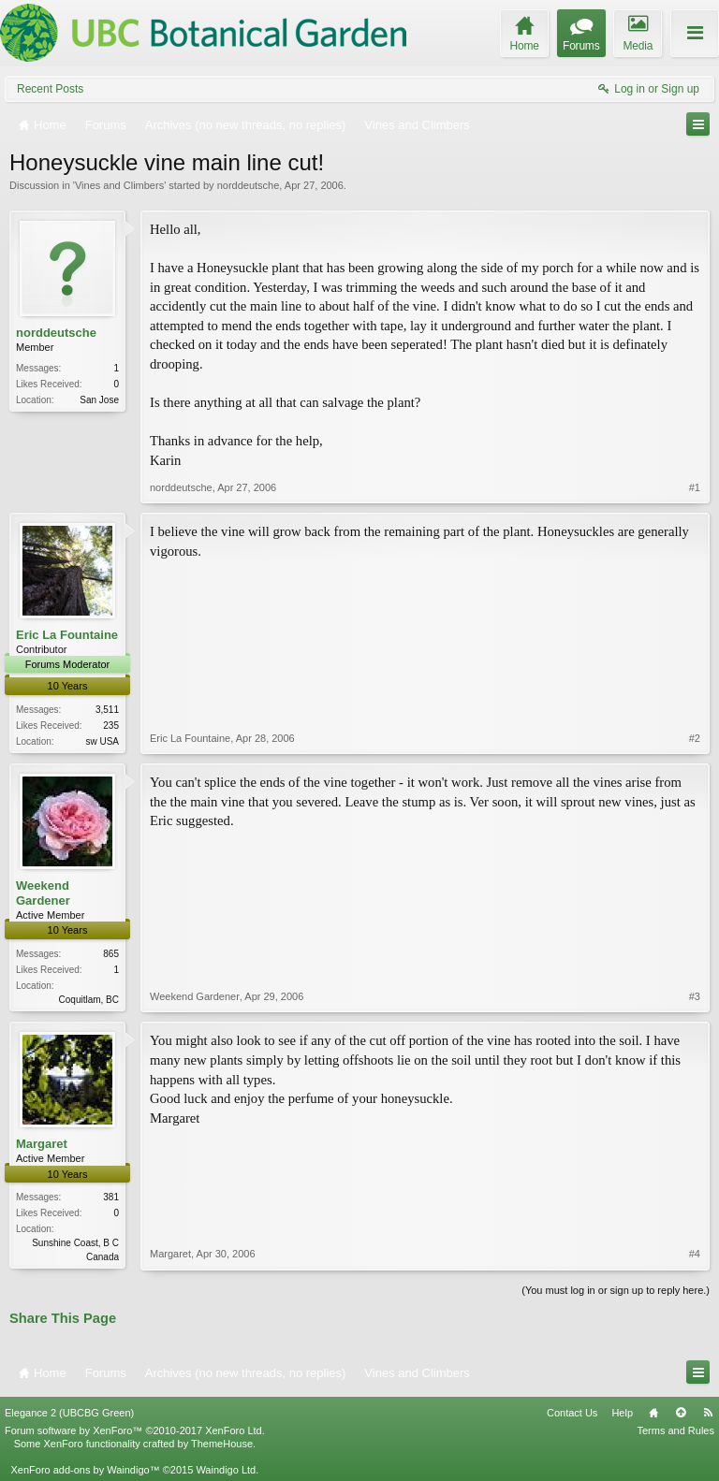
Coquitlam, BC (89, 1000)
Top (680, 1412)
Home (653, 1412)
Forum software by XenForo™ (135, 1430)
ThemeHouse (222, 1443)
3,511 (107, 709)
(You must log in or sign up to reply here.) (615, 1290)
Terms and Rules (675, 1430)
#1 (694, 487)
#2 (694, 738)
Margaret (41, 1144)
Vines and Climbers (119, 185)
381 (111, 1197)
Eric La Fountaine (67, 635)
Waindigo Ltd (226, 1469)
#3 (694, 996)
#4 (694, 1253)
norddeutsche (248, 185)
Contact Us (572, 1412)
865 (111, 954)
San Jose (99, 400)
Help (622, 1412)
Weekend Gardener (43, 892)
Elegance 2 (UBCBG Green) (69, 1412)
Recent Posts (50, 88)
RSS (707, 1412)
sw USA (102, 741)
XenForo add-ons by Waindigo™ (84, 1469)
